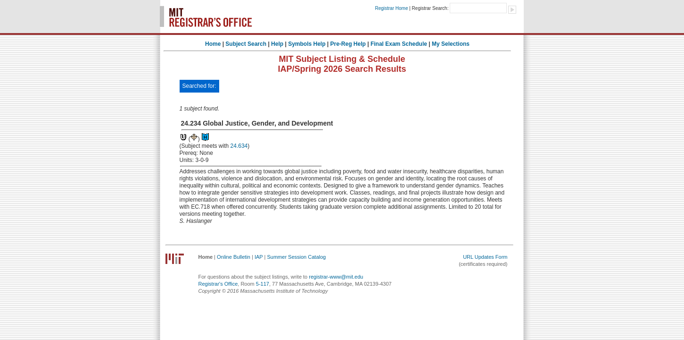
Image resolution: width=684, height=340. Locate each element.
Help (277, 44)
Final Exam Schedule (399, 44)
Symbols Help (306, 44)
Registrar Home (391, 8)
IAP (259, 257)
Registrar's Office (218, 284)
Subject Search (245, 44)
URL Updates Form (485, 257)
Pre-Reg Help (348, 44)
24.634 (239, 146)
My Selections (451, 44)
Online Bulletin (233, 257)
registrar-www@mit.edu (336, 277)
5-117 (262, 284)
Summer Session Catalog (296, 257)
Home (213, 44)
